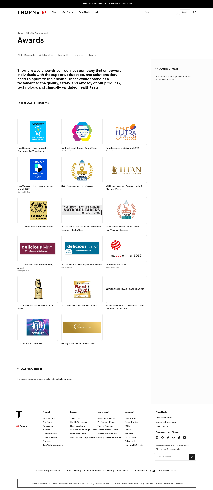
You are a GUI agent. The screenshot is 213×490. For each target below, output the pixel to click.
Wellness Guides (78, 433)
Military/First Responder (109, 437)
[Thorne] (28, 12)
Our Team (47, 422)
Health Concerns (78, 422)
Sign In (185, 12)
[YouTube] (173, 437)
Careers (47, 441)
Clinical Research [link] (26, 55)
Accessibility (140, 470)
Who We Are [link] (32, 33)
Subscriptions (131, 441)
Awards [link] (45, 33)
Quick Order (131, 437)
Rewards (129, 433)
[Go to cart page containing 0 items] (194, 12)
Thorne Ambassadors (107, 429)
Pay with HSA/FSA (134, 445)
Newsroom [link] (79, 55)
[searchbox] (158, 12)
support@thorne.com (166, 422)
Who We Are (49, 418)
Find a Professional (106, 418)
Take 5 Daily (75, 418)
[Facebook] (162, 437)
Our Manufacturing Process (83, 429)
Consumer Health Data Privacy (99, 470)
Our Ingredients (77, 426)
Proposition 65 (124, 470)
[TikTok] (179, 437)
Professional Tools (106, 422)
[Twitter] (168, 437)
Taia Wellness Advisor (53, 445)
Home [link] (20, 33)
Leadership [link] (63, 55)
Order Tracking (132, 422)
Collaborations (50, 433)
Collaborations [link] (46, 55)
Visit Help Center (164, 417)
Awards (46, 429)
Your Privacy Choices (163, 470)
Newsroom (48, 426)
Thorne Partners (105, 426)
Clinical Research (51, 437)
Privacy (77, 470)
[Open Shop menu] (54, 12)
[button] (38, 131)
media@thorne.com (63, 379)
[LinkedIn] (184, 437)
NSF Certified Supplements (83, 437)
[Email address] (171, 457)
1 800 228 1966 (163, 426)
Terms (68, 470)
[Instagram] (157, 437)
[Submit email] (192, 457)
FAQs (127, 426)
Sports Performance (107, 433)
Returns (128, 429)
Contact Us (130, 418)
